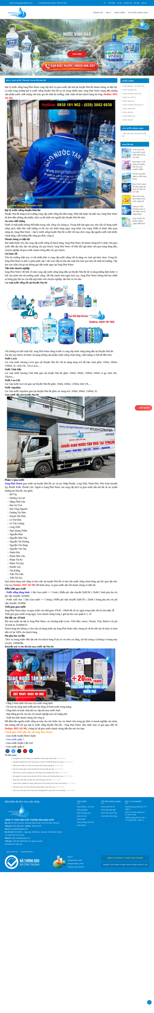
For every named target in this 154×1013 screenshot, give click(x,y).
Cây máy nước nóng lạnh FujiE (134, 134)
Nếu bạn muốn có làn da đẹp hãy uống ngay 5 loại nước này (33, 787)
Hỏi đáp (136, 3)
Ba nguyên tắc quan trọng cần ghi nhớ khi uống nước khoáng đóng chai (37, 776)
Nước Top (127, 120)
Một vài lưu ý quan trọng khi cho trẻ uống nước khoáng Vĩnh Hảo (34, 773)
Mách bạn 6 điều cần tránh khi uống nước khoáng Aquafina (32, 765)
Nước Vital (127, 112)
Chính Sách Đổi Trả (108, 807)
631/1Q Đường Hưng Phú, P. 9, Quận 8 (136, 808)
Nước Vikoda (128, 109)
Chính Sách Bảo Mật (108, 810)
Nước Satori (128, 101)
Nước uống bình (27, 852)
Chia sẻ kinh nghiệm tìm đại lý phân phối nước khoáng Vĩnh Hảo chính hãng (38, 783)
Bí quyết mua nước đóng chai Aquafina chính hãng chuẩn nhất (33, 758)
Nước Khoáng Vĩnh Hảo (132, 105)
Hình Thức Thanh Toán (109, 813)
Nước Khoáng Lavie (131, 94)
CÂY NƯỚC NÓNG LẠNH (138, 13)
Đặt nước (143, 408)
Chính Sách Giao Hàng (109, 816)
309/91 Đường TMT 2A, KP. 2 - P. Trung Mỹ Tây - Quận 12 (136, 819)
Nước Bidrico (128, 116)
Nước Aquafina (129, 90)
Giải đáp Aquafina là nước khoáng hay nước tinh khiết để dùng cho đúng (37, 762)
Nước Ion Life (129, 97)
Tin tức (119, 3)
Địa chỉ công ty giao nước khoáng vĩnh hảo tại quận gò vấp (32, 769)
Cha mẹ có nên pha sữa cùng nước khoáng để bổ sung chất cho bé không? (38, 790)
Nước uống (119, 13)
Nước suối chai (12, 852)
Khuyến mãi (128, 3)
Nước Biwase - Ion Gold (133, 86)
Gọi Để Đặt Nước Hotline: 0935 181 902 (52, 3)
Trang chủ (98, 13)
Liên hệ (143, 3)
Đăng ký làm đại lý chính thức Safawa (125, 858)
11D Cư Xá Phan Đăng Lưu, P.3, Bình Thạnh (135, 813)
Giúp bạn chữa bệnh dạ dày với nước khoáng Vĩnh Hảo (31, 780)
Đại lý (108, 13)
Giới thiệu (111, 3)
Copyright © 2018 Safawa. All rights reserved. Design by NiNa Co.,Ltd (125, 864)
